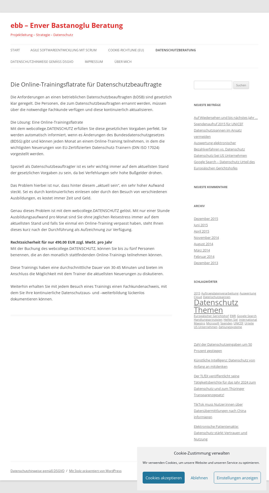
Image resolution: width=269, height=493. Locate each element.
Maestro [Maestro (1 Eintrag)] (199, 323)
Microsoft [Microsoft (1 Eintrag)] (212, 323)
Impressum (94, 61)
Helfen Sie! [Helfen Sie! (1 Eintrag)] (231, 319)
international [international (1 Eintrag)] (248, 319)
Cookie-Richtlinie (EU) (126, 50)
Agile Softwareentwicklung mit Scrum (63, 50)
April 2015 (201, 231)
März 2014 (202, 250)
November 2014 (206, 237)
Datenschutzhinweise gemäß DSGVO (42, 61)
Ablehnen (199, 477)
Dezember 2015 (206, 218)
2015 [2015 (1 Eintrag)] (197, 293)
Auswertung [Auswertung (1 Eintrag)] (248, 293)
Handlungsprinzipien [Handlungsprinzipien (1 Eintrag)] (208, 319)
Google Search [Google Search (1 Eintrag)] (247, 316)
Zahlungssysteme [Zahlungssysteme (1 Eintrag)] (230, 327)
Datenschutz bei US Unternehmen (220, 155)
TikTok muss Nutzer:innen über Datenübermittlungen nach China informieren (220, 410)
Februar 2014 (204, 256)
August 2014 (203, 244)
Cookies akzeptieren (164, 477)
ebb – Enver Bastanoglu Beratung (67, 25)
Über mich (123, 61)
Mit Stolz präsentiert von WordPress (95, 471)
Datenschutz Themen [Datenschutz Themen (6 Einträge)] (216, 306)
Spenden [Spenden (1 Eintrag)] (226, 323)
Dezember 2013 (206, 262)
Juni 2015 (201, 225)
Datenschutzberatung (176, 50)
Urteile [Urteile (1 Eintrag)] (249, 323)
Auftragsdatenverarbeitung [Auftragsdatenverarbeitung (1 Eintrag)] (220, 293)
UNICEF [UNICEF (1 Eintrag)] (239, 323)
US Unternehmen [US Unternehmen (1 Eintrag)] (206, 327)
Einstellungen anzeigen (237, 477)
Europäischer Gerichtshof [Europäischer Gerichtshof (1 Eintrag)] (211, 316)
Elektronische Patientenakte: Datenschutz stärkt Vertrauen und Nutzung (220, 432)
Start (15, 50)
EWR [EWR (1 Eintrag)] (233, 316)
